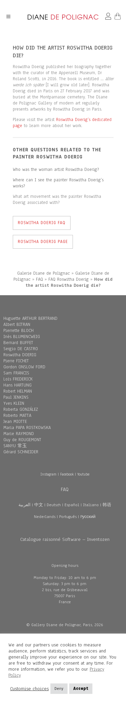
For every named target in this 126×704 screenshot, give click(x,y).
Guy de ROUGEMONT (22, 440)
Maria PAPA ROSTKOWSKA (27, 428)
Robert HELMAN (17, 391)
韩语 (106, 505)
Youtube (83, 474)
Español (72, 505)
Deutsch (54, 505)
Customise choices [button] (29, 689)
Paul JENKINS (16, 397)
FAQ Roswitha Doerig (68, 279)
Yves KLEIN (13, 403)
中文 (38, 505)
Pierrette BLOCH (18, 331)
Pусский (88, 516)
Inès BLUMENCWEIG (21, 337)
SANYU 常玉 (15, 446)
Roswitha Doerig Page (43, 241)
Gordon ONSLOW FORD (24, 367)
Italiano (91, 505)
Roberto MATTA (17, 415)
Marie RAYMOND (18, 434)
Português (68, 516)
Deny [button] (59, 688)
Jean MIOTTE (15, 422)
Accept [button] (80, 688)
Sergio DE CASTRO (20, 349)
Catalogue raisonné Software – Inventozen (65, 539)
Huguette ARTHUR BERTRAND (30, 318)
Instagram (48, 474)
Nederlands (44, 516)
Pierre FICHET (16, 361)
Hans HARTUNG (17, 385)
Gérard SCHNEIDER (20, 452)
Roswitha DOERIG (19, 355)
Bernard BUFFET (18, 343)
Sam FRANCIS (16, 373)
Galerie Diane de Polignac (43, 273)
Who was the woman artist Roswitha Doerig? (56, 169)
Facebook (67, 474)
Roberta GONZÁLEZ (20, 409)
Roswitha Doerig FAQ (42, 222)
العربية (24, 505)
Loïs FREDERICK (18, 379)
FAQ (39, 279)
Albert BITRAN (16, 325)
